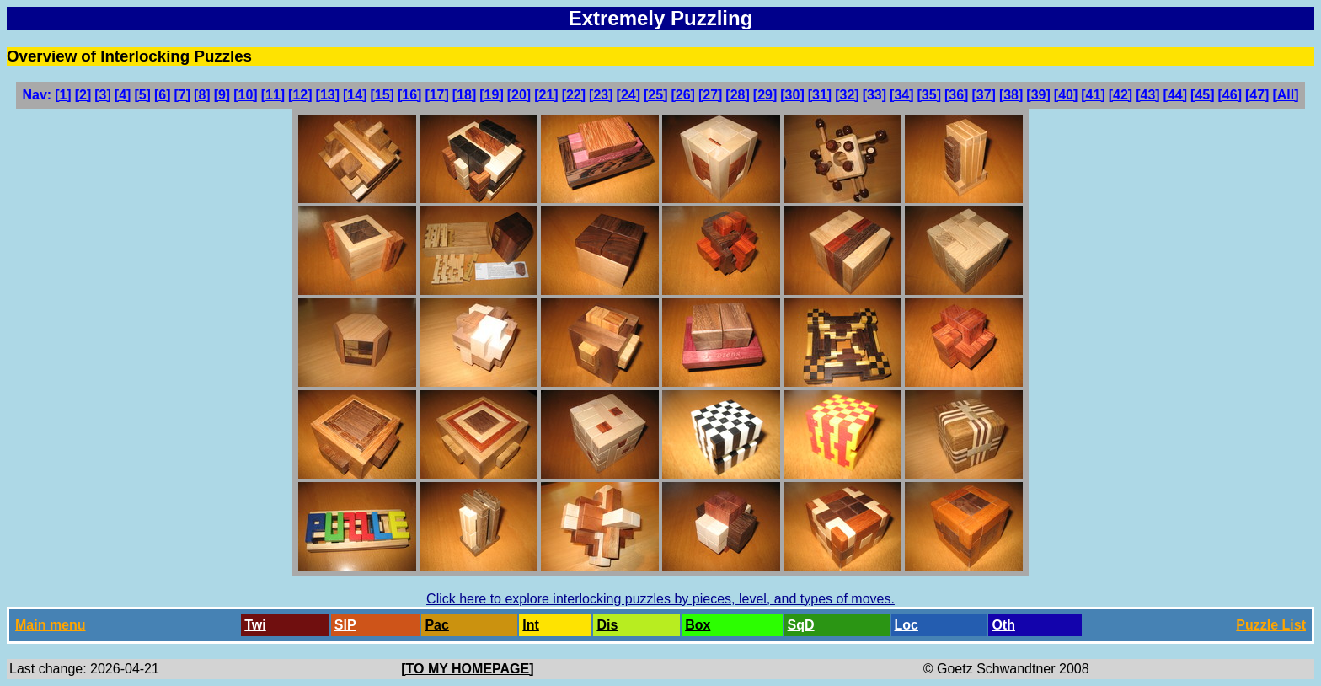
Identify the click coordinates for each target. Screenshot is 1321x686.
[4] (123, 95)
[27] (710, 95)
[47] (1257, 95)
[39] (1038, 95)
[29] (765, 95)
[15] (381, 95)
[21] (546, 95)
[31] (820, 95)
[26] (682, 95)
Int (530, 625)
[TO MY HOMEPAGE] (467, 669)
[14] (354, 95)
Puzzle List (1271, 625)
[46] (1230, 95)
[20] (519, 95)
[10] (245, 95)
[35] (929, 95)
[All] (1285, 95)
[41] (1092, 95)
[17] (436, 95)
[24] (628, 95)
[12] (300, 95)
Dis (607, 625)
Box (697, 625)
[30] (792, 95)
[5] (142, 95)
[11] (273, 95)
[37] (983, 95)
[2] (83, 95)
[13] (328, 95)
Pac (436, 625)
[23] (600, 95)
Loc (906, 625)
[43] (1147, 95)
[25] (655, 95)
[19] (491, 95)
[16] (409, 95)
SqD (801, 625)
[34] (901, 95)
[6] (162, 95)
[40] (1066, 95)
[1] (63, 95)
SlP (345, 625)
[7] (182, 95)
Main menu (50, 625)
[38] (1011, 95)
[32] (846, 95)
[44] (1175, 95)
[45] (1202, 95)
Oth (1003, 625)
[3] (102, 95)
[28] (737, 95)
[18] (464, 95)
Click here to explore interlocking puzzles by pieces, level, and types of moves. (660, 599)
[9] (222, 95)
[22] (574, 95)
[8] (202, 95)
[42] (1120, 95)
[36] (956, 95)
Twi (254, 625)
